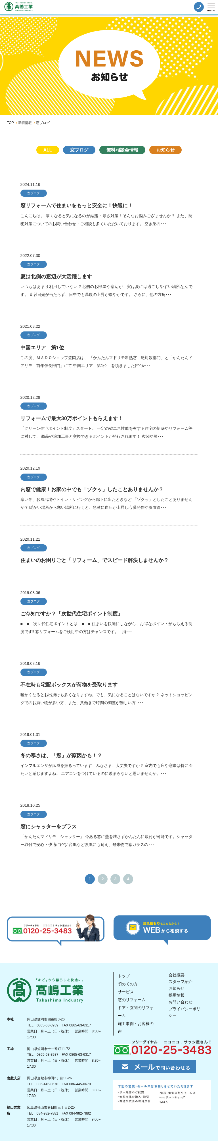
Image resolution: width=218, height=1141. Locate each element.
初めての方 (128, 984)
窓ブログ (79, 150)
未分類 (109, 162)
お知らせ (165, 150)
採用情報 (177, 995)
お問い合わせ (180, 1002)
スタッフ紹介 (180, 981)
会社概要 (177, 975)
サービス (126, 991)
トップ (124, 976)
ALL (47, 150)
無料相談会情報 (122, 150)
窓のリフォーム (132, 999)
